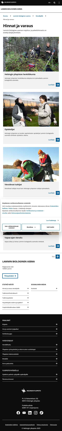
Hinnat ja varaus (8, 19)
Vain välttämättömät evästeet (11, 227)
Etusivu (5, 16)
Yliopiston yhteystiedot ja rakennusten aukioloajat (29, 349)
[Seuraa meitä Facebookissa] (18, 413)
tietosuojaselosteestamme (21, 213)
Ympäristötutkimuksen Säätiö (15, 307)
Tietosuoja (53, 425)
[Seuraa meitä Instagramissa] (35, 413)
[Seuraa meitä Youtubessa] (24, 413)
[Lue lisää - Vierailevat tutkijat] (54, 193)
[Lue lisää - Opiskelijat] (54, 140)
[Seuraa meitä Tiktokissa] (41, 413)
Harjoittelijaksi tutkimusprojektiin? (15, 303)
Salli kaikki (50, 227)
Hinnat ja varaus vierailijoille (15, 288)
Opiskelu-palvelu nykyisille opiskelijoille (29, 374)
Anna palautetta (29, 363)
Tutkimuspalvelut (15, 298)
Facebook (44, 288)
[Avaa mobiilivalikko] (58, 9)
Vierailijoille (39, 16)
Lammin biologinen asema (11, 9)
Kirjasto (29, 324)
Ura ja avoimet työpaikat (29, 329)
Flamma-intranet (29, 379)
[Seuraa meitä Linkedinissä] (30, 413)
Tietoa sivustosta (42, 425)
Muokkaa (31, 227)
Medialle (29, 359)
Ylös (53, 257)
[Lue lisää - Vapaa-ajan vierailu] (54, 246)
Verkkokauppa (29, 334)
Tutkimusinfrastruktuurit (15, 293)
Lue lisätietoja (51, 220)
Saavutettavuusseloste (27, 425)
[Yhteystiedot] (10, 275)
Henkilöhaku (29, 345)
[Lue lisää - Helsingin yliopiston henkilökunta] (54, 85)
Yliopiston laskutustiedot (29, 354)
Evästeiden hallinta (11, 425)
